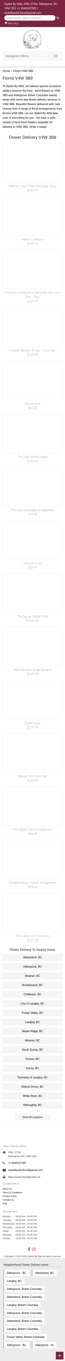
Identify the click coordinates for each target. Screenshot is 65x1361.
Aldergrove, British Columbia (24, 1289)
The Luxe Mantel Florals (32, 457)
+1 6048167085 (26, 8)
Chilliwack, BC (32, 994)
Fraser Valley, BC (32, 1012)
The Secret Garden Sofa (32, 616)
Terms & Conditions (12, 1192)
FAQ (5, 1203)
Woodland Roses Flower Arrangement (32, 882)
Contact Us (8, 1199)
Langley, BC (32, 1022)
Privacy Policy (10, 1196)
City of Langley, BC (32, 1003)
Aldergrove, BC (32, 966)
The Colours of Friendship (32, 936)
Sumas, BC (32, 1058)
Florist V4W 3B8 (23, 70)
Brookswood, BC (32, 985)
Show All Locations (32, 1117)
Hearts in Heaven (32, 239)
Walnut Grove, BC (32, 1086)
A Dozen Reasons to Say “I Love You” (32, 350)
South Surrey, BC (32, 1049)
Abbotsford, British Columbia (24, 1297)
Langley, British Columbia (22, 1305)
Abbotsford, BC (32, 957)
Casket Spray (32, 723)
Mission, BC (32, 1040)
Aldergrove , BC (16, 1272)
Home (6, 70)
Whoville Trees (32, 563)
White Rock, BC (32, 1095)
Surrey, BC (32, 1068)
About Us (7, 1188)
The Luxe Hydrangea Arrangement (32, 510)
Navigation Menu (17, 56)
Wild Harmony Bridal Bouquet (32, 670)
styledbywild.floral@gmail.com (23, 12)
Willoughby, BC (32, 1105)
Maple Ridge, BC (32, 1031)
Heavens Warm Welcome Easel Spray (33, 186)
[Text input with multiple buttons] (30, 18)
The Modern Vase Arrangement (32, 829)
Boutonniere (32, 403)
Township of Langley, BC (32, 1077)
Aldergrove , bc (44, 1345)
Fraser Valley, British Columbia (25, 1337)
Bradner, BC (32, 975)
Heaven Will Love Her (32, 776)
